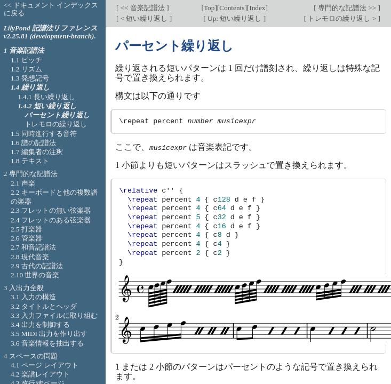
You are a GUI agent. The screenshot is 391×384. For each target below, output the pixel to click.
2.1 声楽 (23, 183)
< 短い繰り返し (143, 18)
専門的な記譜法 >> (347, 8)
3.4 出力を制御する (40, 325)
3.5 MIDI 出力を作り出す (49, 334)
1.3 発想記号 (30, 78)
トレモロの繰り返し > (342, 18)
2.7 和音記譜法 (33, 247)
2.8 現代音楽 (30, 257)
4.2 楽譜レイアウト (40, 374)
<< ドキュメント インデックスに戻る (51, 9)
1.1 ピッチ (26, 60)
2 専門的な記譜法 (31, 174)
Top (209, 8)
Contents (231, 8)
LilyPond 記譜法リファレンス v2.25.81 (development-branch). (51, 32)
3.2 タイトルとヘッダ (44, 306)
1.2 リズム (26, 69)
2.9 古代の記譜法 (37, 266)
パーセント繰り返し (57, 115)
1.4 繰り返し (30, 87)
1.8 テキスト (30, 161)
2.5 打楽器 (26, 229)
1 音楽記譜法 (24, 50)
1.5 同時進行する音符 (44, 134)
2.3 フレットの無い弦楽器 (51, 210)
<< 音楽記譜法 (142, 8)
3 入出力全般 (24, 288)
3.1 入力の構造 (33, 297)
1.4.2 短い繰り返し (47, 106)
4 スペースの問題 (31, 356)
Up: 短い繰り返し (235, 18)
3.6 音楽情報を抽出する (47, 343)
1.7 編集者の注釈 (37, 152)
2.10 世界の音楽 (35, 275)
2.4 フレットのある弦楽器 (51, 220)
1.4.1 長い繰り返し (46, 97)
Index (257, 8)
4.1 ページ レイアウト (44, 365)
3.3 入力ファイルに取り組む (54, 315)
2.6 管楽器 (26, 238)
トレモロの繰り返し (56, 124)
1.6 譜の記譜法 (33, 143)
